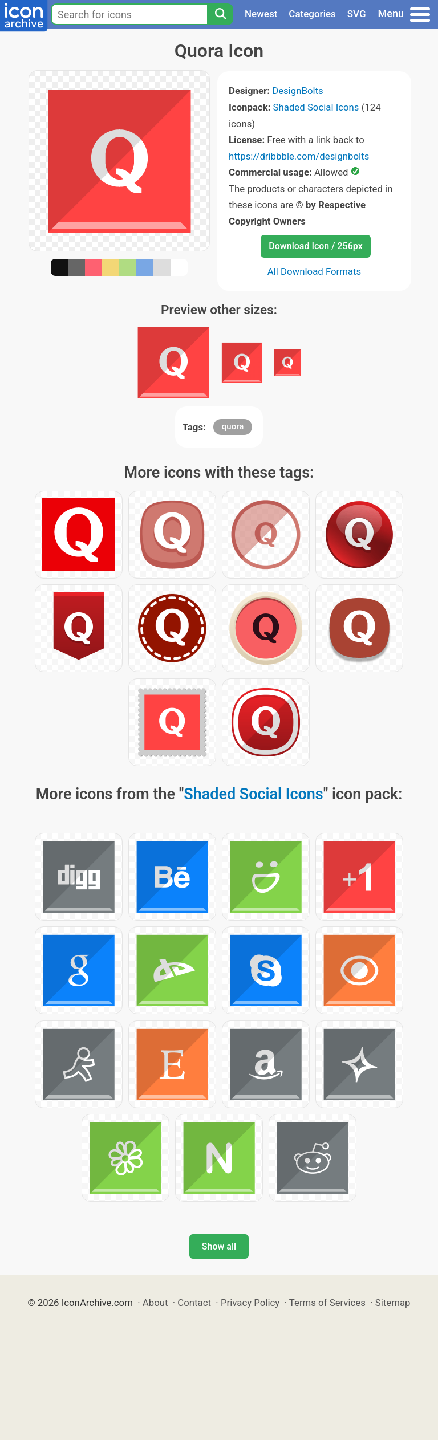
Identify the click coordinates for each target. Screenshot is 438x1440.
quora (233, 426)
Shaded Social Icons (316, 107)
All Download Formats (314, 271)
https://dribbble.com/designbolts (299, 156)
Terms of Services (327, 1302)
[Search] (220, 14)
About (155, 1302)
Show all (219, 1246)
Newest (261, 13)
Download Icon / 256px (315, 246)
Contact (194, 1302)
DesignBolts (297, 90)
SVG (356, 13)
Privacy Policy (250, 1302)
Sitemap (393, 1302)
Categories (312, 13)
